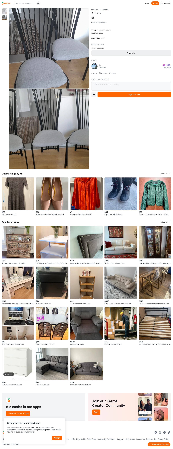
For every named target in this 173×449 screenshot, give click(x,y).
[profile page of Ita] (94, 66)
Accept (57, 438)
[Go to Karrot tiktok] (169, 432)
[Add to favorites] (93, 94)
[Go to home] (6, 3)
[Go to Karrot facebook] (155, 432)
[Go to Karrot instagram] (160, 432)
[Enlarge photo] (49, 48)
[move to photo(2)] (4, 17)
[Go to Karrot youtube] (164, 432)
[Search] (38, 3)
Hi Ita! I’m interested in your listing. (131, 86)
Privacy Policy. (29, 432)
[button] (165, 174)
